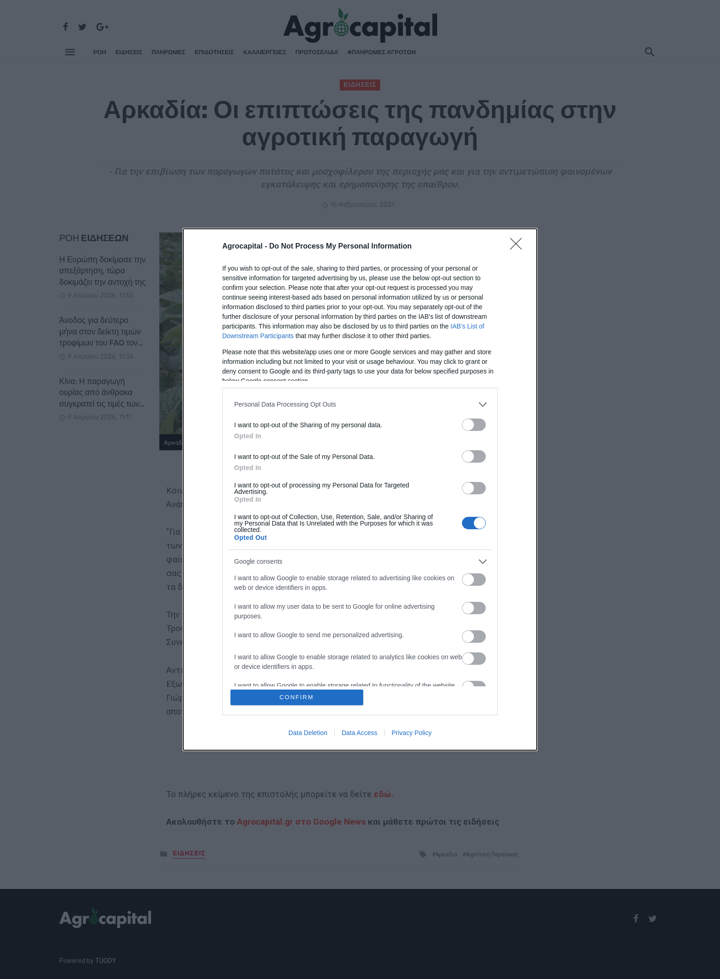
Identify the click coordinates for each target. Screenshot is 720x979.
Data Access (359, 732)
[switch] (474, 425)
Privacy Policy (412, 732)
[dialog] (360, 489)
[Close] (519, 246)
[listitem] (360, 404)
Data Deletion (307, 732)
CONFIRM (297, 697)
